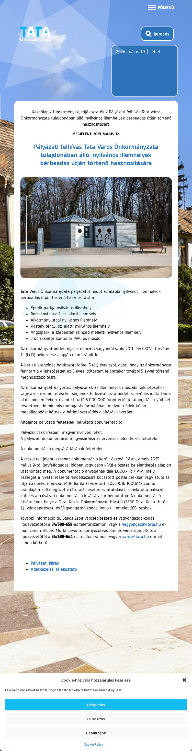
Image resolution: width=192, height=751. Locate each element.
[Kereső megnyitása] (157, 34)
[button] (184, 680)
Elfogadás (96, 704)
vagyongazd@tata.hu (141, 524)
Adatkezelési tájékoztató (54, 569)
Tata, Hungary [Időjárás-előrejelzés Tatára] (144, 74)
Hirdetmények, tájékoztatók (79, 111)
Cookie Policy (93, 744)
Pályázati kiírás (45, 563)
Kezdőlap (41, 111)
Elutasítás (96, 718)
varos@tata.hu (135, 536)
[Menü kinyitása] (161, 7)
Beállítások (96, 732)
